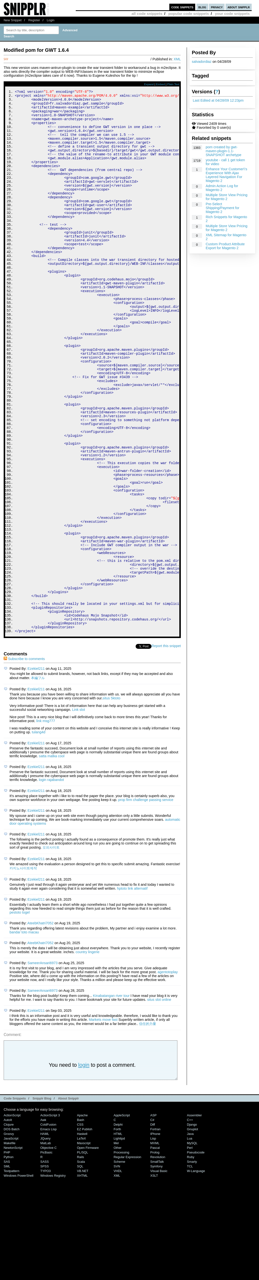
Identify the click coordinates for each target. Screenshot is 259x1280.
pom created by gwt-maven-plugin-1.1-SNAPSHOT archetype (223, 151)
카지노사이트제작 (23, 970)
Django (192, 1226)
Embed (160, 84)
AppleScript (122, 1217)
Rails (80, 1259)
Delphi (118, 1226)
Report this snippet (166, 748)
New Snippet (13, 20)
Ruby (190, 1259)
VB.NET (82, 1273)
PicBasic (46, 1254)
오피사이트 (51, 949)
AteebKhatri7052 (40, 1025)
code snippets (182, 7)
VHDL (118, 1273)
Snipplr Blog (41, 1200)
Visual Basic (158, 1273)
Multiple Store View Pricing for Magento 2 (227, 197)
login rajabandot (51, 882)
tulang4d (38, 834)
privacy (217, 7)
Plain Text (173, 84)
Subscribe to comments (24, 761)
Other (117, 1249)
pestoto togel (20, 1014)
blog (202, 7)
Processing (121, 1254)
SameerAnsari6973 (43, 1065)
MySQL (192, 1245)
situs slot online (159, 1101)
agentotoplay (168, 1074)
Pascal (155, 1249)
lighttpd (119, 1240)
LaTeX (81, 1240)
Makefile (9, 1245)
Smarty (192, 1263)
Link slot (78, 811)
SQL (80, 1268)
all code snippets (146, 13)
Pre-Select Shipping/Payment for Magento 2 (222, 208)
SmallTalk (157, 1263)
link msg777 (45, 823)
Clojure (9, 1226)
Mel (116, 1245)
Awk (43, 1222)
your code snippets (232, 13)
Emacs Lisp (48, 1231)
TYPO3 (45, 1273)
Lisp (153, 1240)
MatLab (45, 1245)
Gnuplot (192, 1231)
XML (177, 59)
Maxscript (83, 1245)
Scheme (119, 1263)
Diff (152, 1226)
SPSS (44, 1268)
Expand (149, 84)
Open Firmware (88, 1249)
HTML (118, 1235)
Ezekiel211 (36, 770)
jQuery (45, 1240)
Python (8, 1259)
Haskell (82, 1235)
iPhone (155, 1235)
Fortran (155, 1231)
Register (34, 20)
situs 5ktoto (111, 800)
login (83, 1167)
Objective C (48, 1249)
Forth (117, 1231)
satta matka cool (52, 858)
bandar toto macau (24, 1034)
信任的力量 (147, 1126)
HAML (44, 1235)
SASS (44, 1263)
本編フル (38, 780)
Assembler (194, 1217)
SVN (117, 1268)
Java (190, 1235)
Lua (189, 1240)
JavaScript (11, 1240)
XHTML (82, 1277)
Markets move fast (103, 1121)
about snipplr (238, 7)
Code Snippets (15, 1200)
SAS (7, 1263)
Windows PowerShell (18, 1277)
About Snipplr (68, 1200)
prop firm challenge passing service (145, 902)
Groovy (9, 1235)
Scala (81, 1263)
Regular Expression (127, 1259)
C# (152, 1222)
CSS (80, 1226)
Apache (82, 1217)
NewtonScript (13, 1249)
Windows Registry (53, 1277)
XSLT (154, 1277)
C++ (190, 1222)
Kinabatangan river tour (111, 1097)
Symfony (156, 1268)
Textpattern (11, 1273)
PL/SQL (82, 1254)
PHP (7, 1254)
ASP (153, 1217)
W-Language (196, 1273)
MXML (154, 1245)
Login (50, 20)
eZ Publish (84, 1231)
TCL (190, 1268)
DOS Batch (12, 1231)
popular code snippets (188, 13)
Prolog (154, 1254)
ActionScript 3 (50, 1217)
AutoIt (8, 1222)
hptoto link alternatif (132, 990)
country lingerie (87, 1054)
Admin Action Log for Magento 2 (222, 188)
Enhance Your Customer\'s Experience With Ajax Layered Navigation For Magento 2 (226, 175)
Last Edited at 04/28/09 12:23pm (218, 100)
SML (7, 1268)
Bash (80, 1222)
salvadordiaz (202, 62)
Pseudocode (196, 1254)
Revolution (157, 1259)
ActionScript (12, 1217)
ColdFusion (48, 1226)
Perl (190, 1249)
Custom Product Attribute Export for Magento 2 (225, 246)
